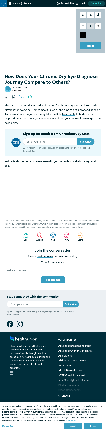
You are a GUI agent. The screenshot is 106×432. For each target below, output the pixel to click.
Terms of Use (29, 151)
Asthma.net (65, 365)
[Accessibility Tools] (65, 3)
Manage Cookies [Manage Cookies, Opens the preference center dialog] (9, 426)
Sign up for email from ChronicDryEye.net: (57, 134)
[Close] (101, 406)
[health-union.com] (23, 339)
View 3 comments (53, 262)
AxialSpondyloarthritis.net (73, 380)
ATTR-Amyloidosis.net (71, 375)
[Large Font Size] (90, 15)
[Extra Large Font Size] (98, 15)
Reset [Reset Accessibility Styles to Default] (90, 45)
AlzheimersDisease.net (72, 360)
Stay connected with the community (33, 296)
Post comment (53, 279)
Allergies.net (65, 355)
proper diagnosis (90, 110)
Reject (93, 426)
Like (24, 236)
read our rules (45, 256)
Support (38, 236)
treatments (68, 114)
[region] (53, 417)
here (80, 227)
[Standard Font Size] (83, 15)
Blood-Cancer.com (69, 390)
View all (64, 395)
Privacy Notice (79, 148)
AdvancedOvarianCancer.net (75, 350)
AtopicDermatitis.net (70, 370)
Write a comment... (18, 270)
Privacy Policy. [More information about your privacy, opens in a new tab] (72, 420)
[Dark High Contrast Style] (83, 35)
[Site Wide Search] (25, 3)
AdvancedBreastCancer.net (74, 345)
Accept (73, 426)
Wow (65, 236)
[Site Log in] (81, 3)
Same (79, 236)
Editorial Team (21, 88)
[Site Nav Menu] (14, 3)
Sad (51, 236)
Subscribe (96, 3)
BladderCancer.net (69, 385)
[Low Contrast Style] (90, 26)
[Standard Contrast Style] (83, 26)
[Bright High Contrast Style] (98, 26)
